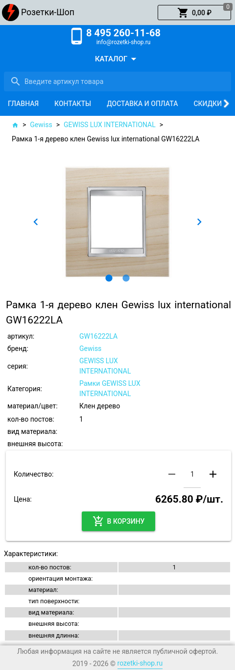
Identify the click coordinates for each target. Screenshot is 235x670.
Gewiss (41, 125)
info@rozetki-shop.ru (123, 42)
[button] (194, 13)
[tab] (23, 103)
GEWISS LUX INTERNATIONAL (110, 125)
